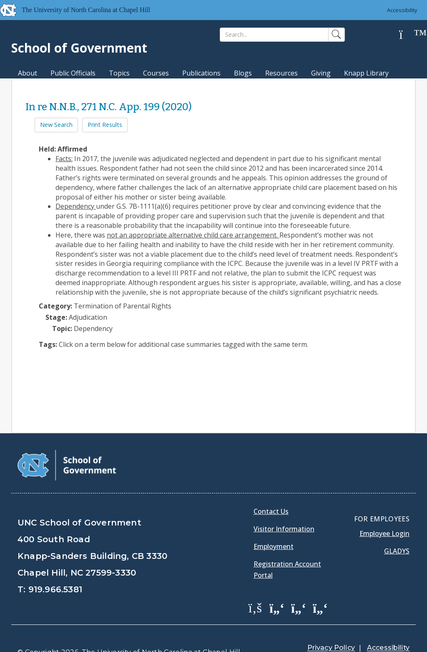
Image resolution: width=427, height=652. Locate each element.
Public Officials (72, 73)
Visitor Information (284, 528)
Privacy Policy (331, 648)
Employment (274, 546)
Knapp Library (366, 73)
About (27, 73)
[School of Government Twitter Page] (277, 607)
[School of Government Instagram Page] (320, 607)
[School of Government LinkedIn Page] (298, 607)
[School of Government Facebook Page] (255, 607)
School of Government (79, 47)
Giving (321, 73)
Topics (119, 73)
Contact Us (271, 511)
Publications (201, 73)
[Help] (407, 34)
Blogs (243, 73)
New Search (56, 125)
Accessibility (402, 10)
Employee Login (384, 533)
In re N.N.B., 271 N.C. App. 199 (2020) (108, 107)
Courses (156, 73)
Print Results (105, 125)
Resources (281, 73)
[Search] (274, 35)
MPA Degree (38, 87)
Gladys (396, 551)
